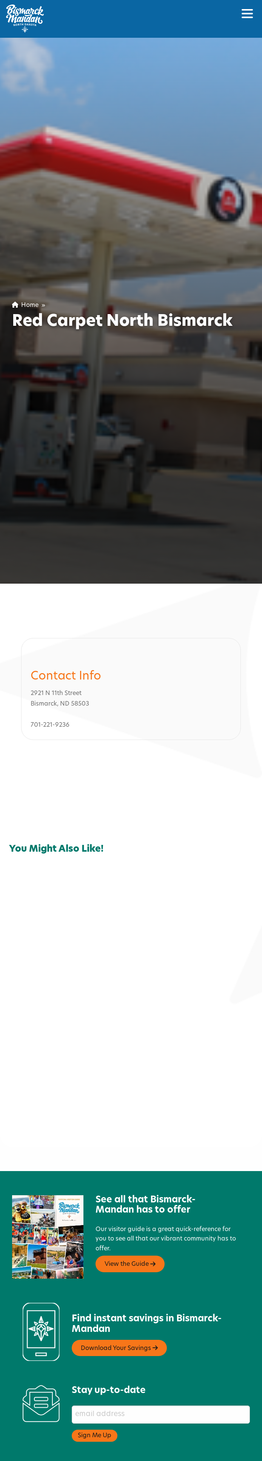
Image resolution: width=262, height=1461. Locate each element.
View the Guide (130, 1213)
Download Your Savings (119, 1297)
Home (25, 305)
